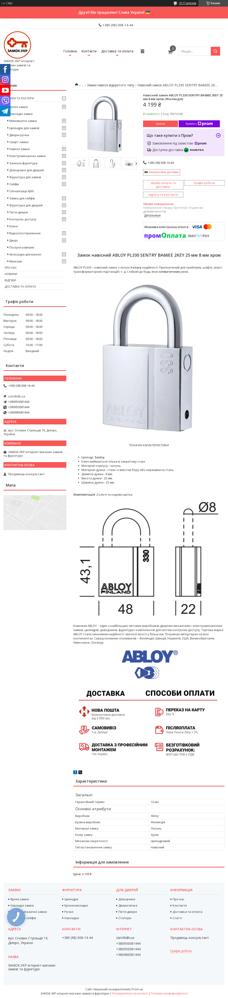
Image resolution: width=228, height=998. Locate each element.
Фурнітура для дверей (26, 205)
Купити (160, 123)
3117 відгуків (187, 3)
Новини (11, 274)
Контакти (89, 51)
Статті (177, 918)
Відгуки (10, 280)
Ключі (13, 226)
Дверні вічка (127, 905)
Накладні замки (21, 114)
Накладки (71, 918)
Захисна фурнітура (23, 163)
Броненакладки (76, 905)
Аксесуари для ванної (25, 254)
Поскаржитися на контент (130, 993)
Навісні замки (19, 149)
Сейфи (14, 184)
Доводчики (126, 899)
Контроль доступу (22, 219)
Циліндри (71, 899)
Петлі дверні (18, 212)
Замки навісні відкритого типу (110, 85)
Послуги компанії (21, 247)
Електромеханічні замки (27, 156)
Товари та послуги (19, 98)
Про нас (11, 268)
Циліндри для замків (24, 128)
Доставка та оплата (117, 51)
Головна (70, 51)
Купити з (199, 124)
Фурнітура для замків (25, 177)
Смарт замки (18, 142)
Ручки (68, 912)
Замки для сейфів (22, 198)
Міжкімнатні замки (23, 121)
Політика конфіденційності (169, 993)
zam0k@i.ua (16, 396)
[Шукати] (215, 51)
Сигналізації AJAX (21, 191)
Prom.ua (137, 989)
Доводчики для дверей (26, 170)
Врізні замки (18, 107)
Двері (13, 240)
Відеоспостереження (24, 233)
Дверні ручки (19, 135)
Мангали (15, 261)
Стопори (124, 918)
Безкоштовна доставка (164, 172)
